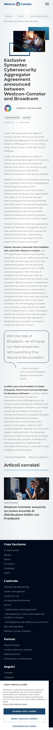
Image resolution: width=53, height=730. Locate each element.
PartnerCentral (11, 645)
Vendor (7, 555)
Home (8, 16)
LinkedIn (8, 672)
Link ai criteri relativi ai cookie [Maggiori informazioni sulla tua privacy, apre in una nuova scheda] (15, 704)
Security (27, 118)
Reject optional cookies (24, 718)
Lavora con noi (11, 596)
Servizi (7, 559)
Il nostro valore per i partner (18, 649)
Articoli (7, 605)
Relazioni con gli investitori (17, 631)
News (21, 16)
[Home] (18, 4)
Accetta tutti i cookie (24, 711)
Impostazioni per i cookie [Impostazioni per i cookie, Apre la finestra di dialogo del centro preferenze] (24, 726)
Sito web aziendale (13, 626)
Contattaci (9, 568)
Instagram (9, 677)
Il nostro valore (11, 550)
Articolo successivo (38, 457)
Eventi (7, 573)
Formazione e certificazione (18, 658)
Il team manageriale (14, 591)
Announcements (39, 16)
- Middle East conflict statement (20, 609)
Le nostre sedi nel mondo (17, 600)
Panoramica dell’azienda (16, 587)
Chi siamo (9, 564)
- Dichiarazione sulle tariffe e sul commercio (26, 622)
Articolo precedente (16, 457)
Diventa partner (12, 654)
